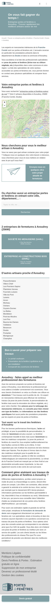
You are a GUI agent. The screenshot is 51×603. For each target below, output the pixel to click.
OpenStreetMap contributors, (35, 137)
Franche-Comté (38, 38)
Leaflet (18, 137)
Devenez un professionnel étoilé (19, 571)
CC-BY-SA (46, 137)
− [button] (4, 105)
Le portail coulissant (16, 359)
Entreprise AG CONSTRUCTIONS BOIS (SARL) (25, 257)
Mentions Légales (11, 553)
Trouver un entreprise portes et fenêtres (20, 38)
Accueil (4, 38)
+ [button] (4, 102)
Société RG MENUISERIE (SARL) (25, 239)
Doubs (47, 38)
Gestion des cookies (13, 575)
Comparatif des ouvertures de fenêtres (23, 367)
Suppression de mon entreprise (19, 567)
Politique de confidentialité (16, 556)
